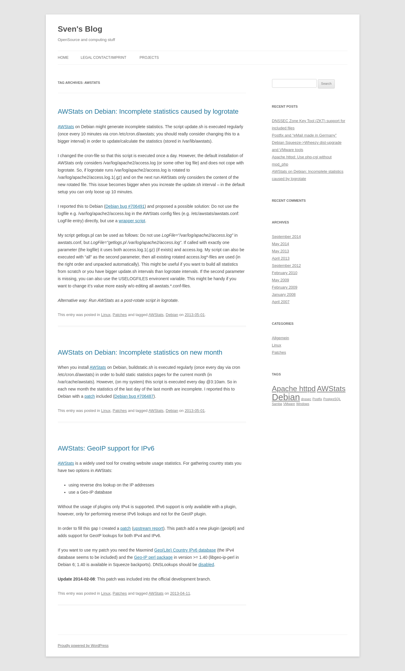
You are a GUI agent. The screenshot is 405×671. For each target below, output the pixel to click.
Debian (172, 314)
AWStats (66, 126)
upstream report (148, 528)
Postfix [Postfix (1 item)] (317, 399)
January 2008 (284, 294)
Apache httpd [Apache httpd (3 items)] (294, 389)
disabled (206, 564)
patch (89, 396)
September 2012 (286, 265)
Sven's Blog (80, 28)
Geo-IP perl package (153, 557)
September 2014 (286, 236)
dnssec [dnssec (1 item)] (306, 399)
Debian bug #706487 (133, 396)
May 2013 (280, 251)
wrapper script (132, 220)
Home (63, 57)
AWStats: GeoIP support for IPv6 (106, 448)
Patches (120, 314)
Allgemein (280, 338)
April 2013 (281, 258)
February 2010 (285, 273)
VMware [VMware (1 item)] (289, 404)
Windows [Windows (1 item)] (302, 404)
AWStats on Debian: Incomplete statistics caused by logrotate (148, 111)
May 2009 (280, 280)
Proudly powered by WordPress (83, 646)
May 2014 (280, 244)
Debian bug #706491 (124, 206)
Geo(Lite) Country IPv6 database (185, 550)
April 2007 (281, 301)
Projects (149, 57)
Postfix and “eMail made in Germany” (304, 135)
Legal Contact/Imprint (103, 57)
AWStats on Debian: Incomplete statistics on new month (140, 352)
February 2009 (285, 287)
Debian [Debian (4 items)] (286, 397)
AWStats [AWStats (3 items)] (331, 389)
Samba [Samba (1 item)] (277, 404)
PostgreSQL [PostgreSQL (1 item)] (332, 399)
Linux (105, 314)
